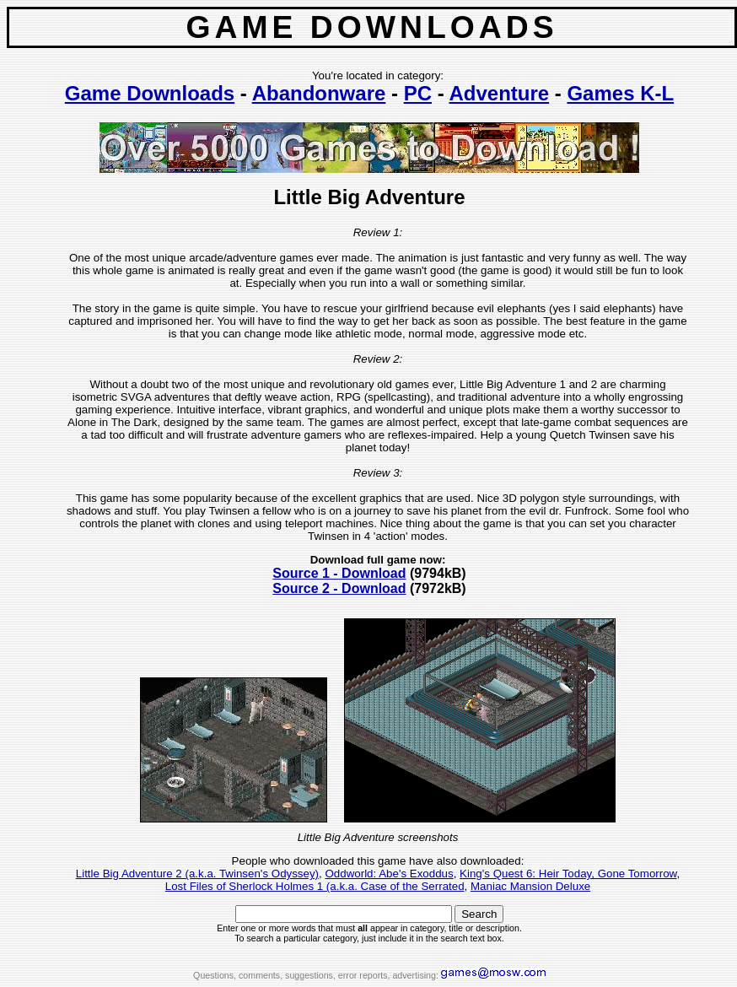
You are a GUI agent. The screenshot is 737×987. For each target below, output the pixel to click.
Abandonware (319, 93)
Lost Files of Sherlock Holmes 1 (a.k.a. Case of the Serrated (315, 886)
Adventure (499, 93)
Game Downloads (149, 93)
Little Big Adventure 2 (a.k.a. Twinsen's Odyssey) (197, 873)
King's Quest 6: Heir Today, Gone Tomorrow (568, 873)
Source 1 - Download (339, 573)
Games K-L (620, 93)
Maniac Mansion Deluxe (530, 886)
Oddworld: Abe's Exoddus (389, 873)
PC (418, 93)
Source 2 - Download (339, 588)
